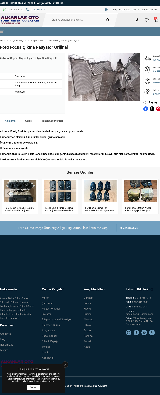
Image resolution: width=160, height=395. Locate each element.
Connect (88, 297)
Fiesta (87, 308)
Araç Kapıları (49, 330)
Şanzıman (47, 303)
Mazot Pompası (51, 308)
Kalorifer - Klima (51, 324)
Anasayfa (4, 41)
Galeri (28, 120)
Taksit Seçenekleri (52, 120)
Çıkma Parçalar (19, 41)
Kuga (87, 346)
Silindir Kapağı (50, 341)
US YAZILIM (100, 385)
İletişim (135, 9)
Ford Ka (88, 335)
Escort (87, 330)
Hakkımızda (124, 9)
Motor (45, 297)
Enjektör (46, 314)
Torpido (46, 346)
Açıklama (10, 120)
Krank (45, 352)
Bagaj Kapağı (49, 335)
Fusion (88, 314)
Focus (87, 303)
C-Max (87, 324)
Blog (115, 9)
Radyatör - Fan (37, 41)
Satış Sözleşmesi (148, 9)
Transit (88, 341)
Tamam (33, 387)
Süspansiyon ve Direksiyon (57, 319)
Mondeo (88, 319)
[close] (65, 364)
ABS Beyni (47, 357)
